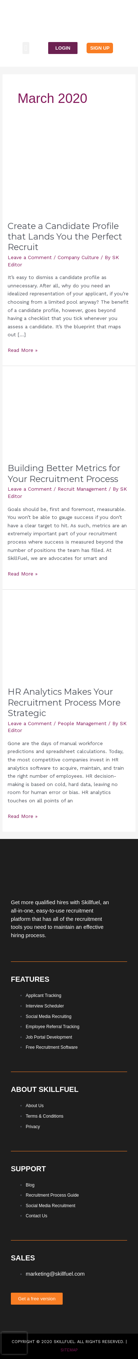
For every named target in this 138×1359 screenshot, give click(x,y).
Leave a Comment (30, 257)
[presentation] (14, 1343)
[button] (25, 48)
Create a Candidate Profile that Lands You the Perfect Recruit (65, 236)
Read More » (23, 349)
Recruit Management (82, 489)
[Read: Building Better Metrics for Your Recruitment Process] (69, 414)
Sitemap (69, 1350)
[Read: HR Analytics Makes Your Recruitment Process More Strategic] (69, 637)
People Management (82, 723)
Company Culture (78, 257)
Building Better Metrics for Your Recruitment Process (64, 473)
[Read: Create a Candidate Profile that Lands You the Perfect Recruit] (69, 172)
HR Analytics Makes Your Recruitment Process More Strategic (64, 702)
